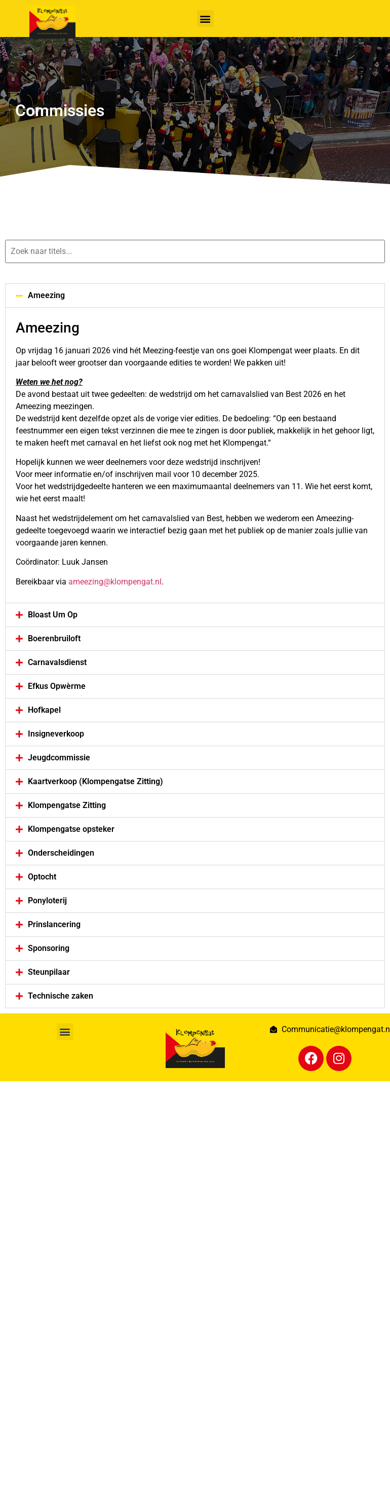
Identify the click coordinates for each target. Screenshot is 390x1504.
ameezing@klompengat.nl (115, 581)
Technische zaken (60, 996)
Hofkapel (44, 710)
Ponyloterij (47, 900)
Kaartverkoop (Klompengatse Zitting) (95, 781)
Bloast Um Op (52, 614)
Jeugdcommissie (59, 757)
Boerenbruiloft (54, 638)
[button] (205, 18)
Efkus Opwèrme (57, 686)
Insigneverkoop (56, 734)
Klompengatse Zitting (67, 805)
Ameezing (46, 295)
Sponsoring (48, 948)
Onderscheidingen (61, 853)
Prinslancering (54, 924)
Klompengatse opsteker (71, 829)
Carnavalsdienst (57, 662)
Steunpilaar (49, 972)
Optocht (42, 877)
